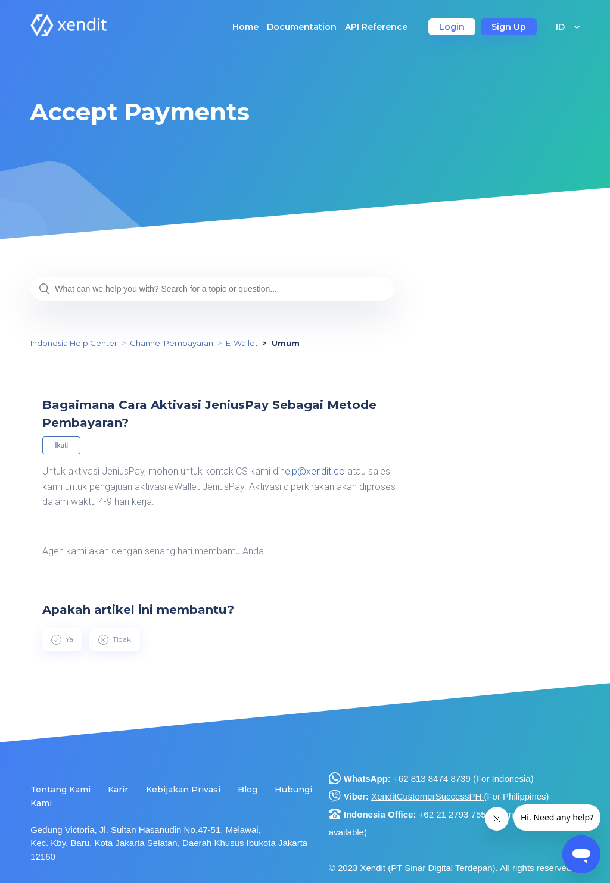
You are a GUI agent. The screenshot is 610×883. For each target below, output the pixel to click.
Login (452, 26)
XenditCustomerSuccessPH (427, 796)
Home (245, 26)
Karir (118, 789)
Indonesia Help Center (73, 343)
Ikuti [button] (61, 445)
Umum (286, 343)
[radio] (62, 639)
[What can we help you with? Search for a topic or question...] (212, 289)
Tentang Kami (60, 789)
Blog (247, 789)
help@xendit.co (313, 471)
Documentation (302, 26)
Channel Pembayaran (171, 343)
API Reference (376, 26)
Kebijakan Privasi (183, 789)
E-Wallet (242, 343)
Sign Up (508, 26)
